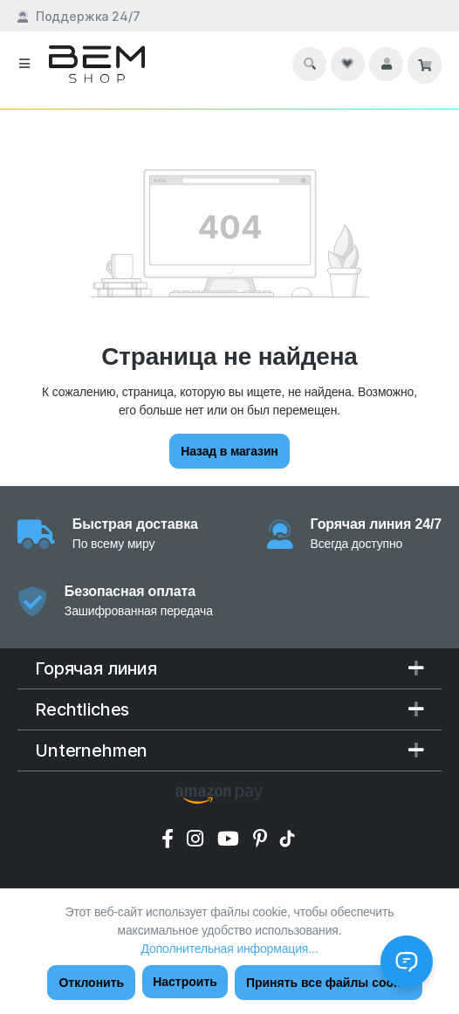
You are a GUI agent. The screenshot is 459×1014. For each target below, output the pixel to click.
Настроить (185, 982)
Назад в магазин (229, 451)
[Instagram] (197, 838)
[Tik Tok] (289, 838)
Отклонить (91, 983)
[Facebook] (170, 838)
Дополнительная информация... (230, 949)
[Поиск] (309, 63)
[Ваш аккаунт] (386, 64)
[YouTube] (231, 838)
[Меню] (24, 63)
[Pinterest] (263, 838)
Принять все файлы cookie (328, 983)
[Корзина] (425, 65)
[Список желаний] (347, 63)
